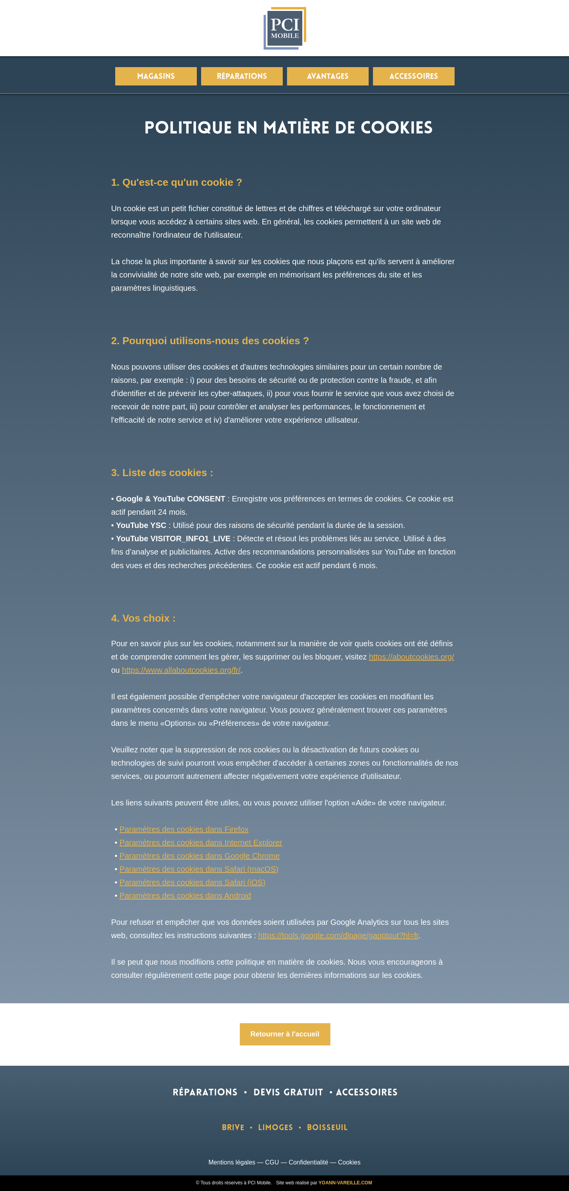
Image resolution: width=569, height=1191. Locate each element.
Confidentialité (308, 1162)
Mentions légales (232, 1162)
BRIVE (233, 1128)
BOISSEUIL (327, 1128)
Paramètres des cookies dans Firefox (184, 829)
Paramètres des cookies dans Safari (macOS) (199, 869)
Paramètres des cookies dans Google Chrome (200, 855)
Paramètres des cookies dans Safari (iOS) (193, 882)
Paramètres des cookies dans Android (185, 895)
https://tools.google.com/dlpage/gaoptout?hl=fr (338, 935)
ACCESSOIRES (367, 1093)
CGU (272, 1162)
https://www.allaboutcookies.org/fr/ (181, 670)
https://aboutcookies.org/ (411, 656)
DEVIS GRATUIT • (293, 1093)
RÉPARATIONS (205, 1093)
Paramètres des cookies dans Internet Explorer (201, 842)
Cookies (349, 1162)
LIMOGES (275, 1128)
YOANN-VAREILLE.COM (345, 1183)
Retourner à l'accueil (284, 1034)
